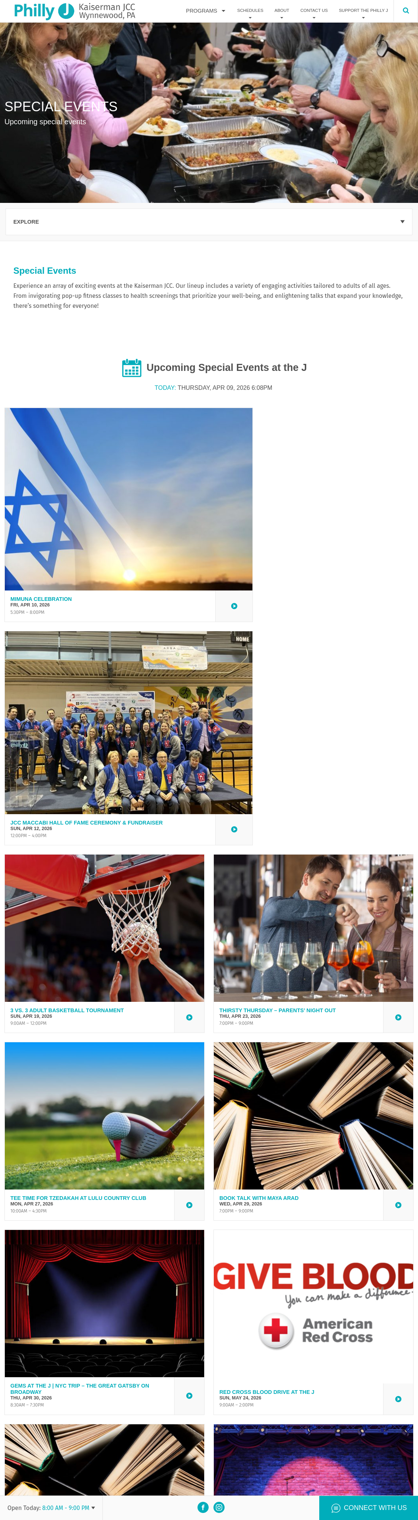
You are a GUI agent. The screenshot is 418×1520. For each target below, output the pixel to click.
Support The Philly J (363, 11)
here (176, 1420)
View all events (209, 1367)
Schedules (250, 11)
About (281, 11)
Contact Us (314, 11)
